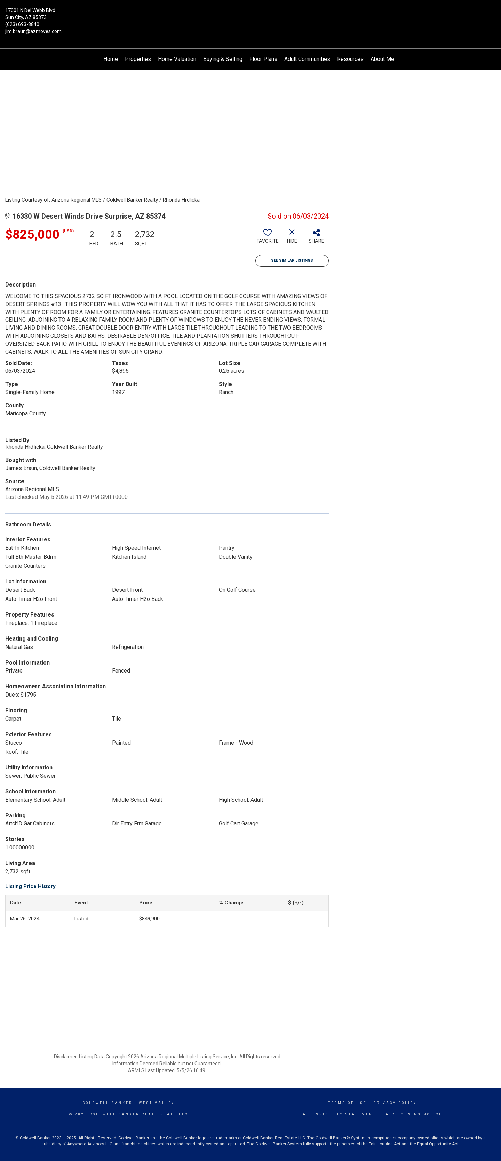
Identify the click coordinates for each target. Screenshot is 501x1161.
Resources (350, 59)
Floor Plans (263, 59)
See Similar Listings (292, 260)
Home (110, 59)
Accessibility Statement (339, 1114)
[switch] (267, 238)
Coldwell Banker (108, 1103)
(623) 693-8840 (22, 24)
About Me (382, 59)
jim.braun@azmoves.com (33, 31)
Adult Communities (307, 59)
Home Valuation (177, 59)
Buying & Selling (222, 59)
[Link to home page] (250, 15)
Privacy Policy (395, 1103)
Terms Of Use (347, 1103)
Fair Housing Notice (412, 1114)
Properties (138, 59)
